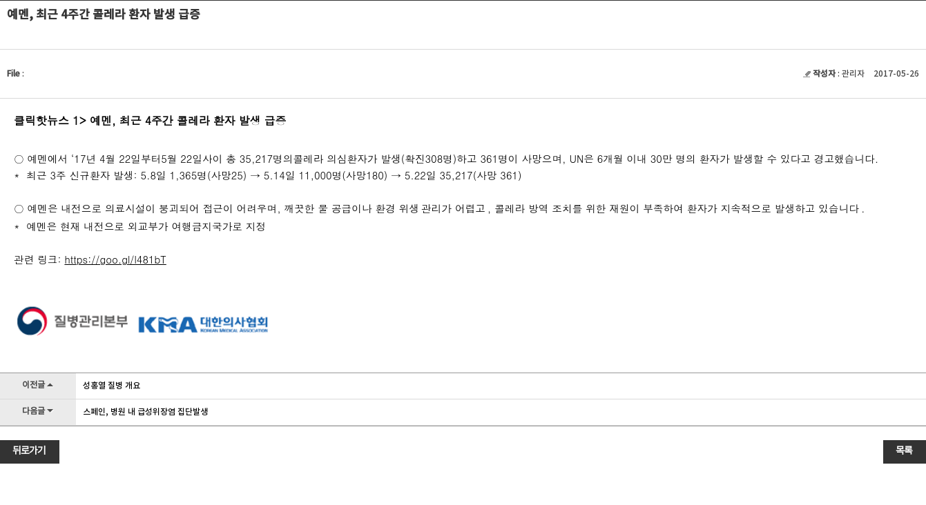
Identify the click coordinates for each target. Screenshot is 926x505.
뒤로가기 (29, 451)
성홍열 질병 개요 (111, 385)
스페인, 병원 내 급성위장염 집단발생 (145, 412)
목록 (904, 451)
